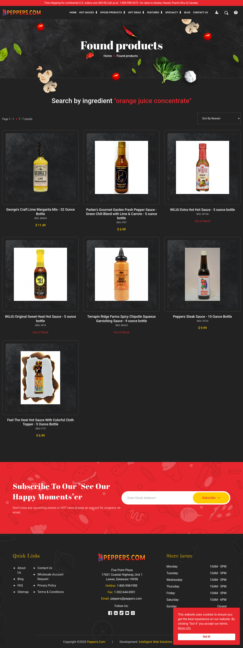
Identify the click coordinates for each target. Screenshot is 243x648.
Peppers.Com (96, 641)
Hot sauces (86, 12)
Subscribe (209, 497)
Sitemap (23, 591)
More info (184, 628)
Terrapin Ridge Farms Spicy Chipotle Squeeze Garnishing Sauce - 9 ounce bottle (121, 318)
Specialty (171, 12)
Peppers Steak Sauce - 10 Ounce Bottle (202, 316)
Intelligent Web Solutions (155, 641)
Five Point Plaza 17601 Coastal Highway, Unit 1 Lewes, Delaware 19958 (121, 573)
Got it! (206, 636)
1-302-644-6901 (124, 591)
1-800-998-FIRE (127, 585)
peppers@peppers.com (126, 597)
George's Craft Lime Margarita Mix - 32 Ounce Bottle (40, 211)
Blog (187, 12)
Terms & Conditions (50, 591)
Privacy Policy (46, 584)
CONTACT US (200, 12)
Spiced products (111, 12)
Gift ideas (134, 12)
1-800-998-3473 (129, 2)
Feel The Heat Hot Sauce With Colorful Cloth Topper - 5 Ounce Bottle (40, 421)
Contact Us (44, 567)
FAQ (20, 584)
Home (73, 12)
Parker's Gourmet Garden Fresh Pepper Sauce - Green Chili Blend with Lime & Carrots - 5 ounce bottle (121, 214)
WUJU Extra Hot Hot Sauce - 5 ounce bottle (202, 210)
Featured (153, 12)
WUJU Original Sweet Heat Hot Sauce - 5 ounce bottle (41, 318)
